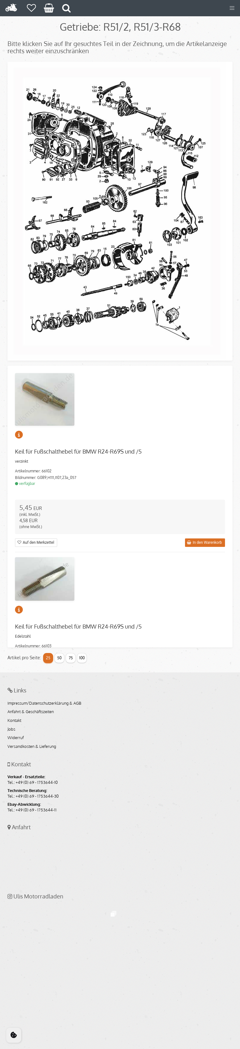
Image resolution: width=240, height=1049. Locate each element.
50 (59, 658)
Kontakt (14, 720)
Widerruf (16, 738)
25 (48, 658)
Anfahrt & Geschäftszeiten (31, 712)
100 (82, 658)
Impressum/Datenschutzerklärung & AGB (44, 703)
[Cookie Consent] (13, 1035)
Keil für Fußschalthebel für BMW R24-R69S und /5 (78, 451)
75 (71, 658)
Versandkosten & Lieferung (32, 746)
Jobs (11, 729)
